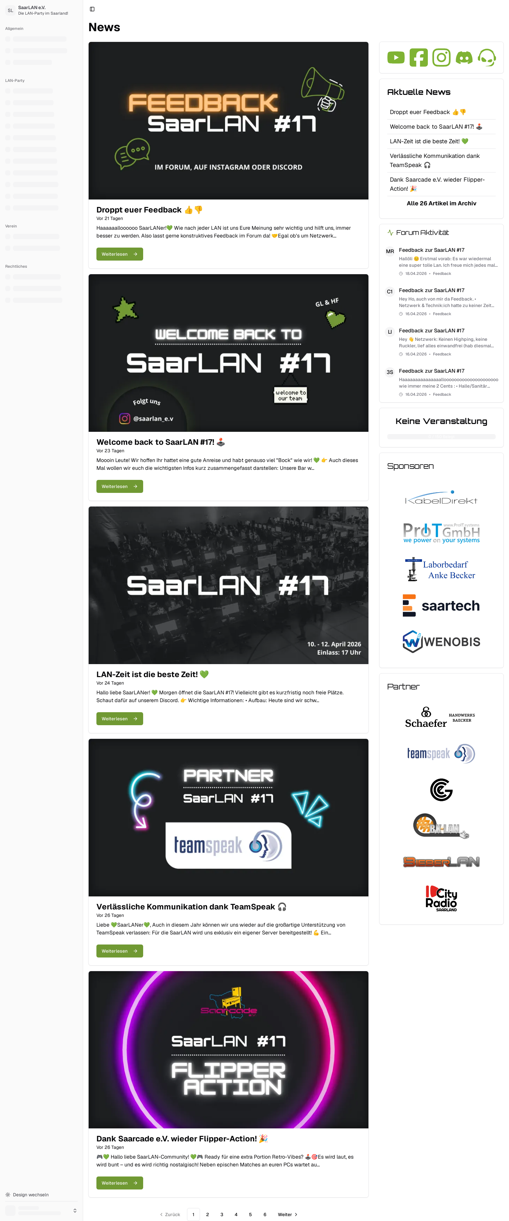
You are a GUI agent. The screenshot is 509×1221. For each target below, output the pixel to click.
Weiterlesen (120, 254)
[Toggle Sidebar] (82, 610)
